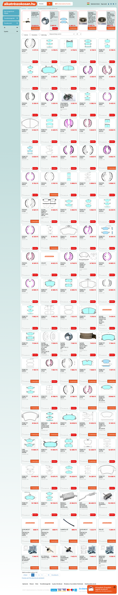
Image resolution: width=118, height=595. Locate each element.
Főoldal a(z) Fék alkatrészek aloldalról (33, 578)
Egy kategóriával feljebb (9, 12)
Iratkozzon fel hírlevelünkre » (103, 591)
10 (48, 575)
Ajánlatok (25, 584)
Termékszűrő (8, 23)
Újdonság (43, 35)
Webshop (23, 8)
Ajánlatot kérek (95, 4)
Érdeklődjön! (36, 28)
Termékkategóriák (9, 18)
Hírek (36, 584)
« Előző (25, 575)
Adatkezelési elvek (90, 584)
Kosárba (55, 28)
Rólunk (32, 584)
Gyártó (6, 31)
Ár (4, 27)
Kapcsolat (104, 4)
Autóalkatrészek (32, 8)
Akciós (25, 35)
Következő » (55, 575)
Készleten (33, 35)
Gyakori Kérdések (57, 584)
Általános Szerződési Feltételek (73, 584)
